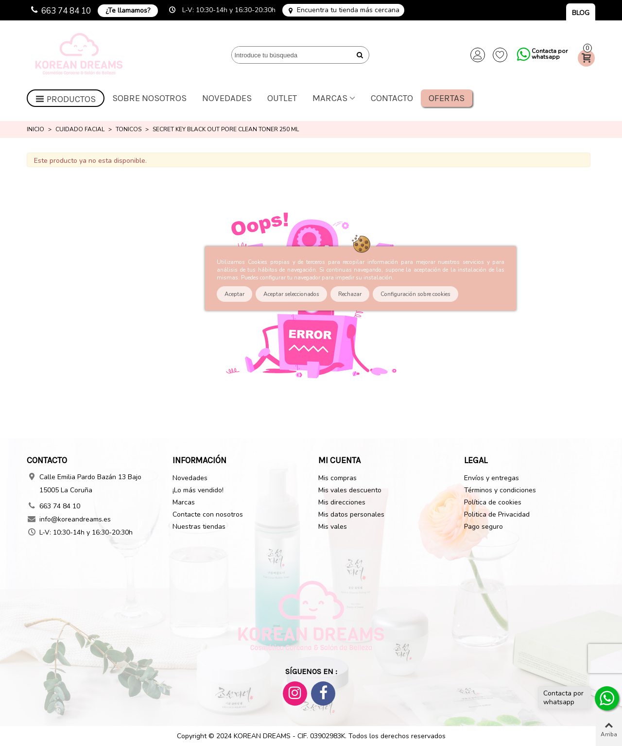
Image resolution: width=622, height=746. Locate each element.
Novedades (227, 98)
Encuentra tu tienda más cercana (348, 10)
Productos (65, 99)
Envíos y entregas (491, 478)
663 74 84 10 (66, 11)
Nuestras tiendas (199, 526)
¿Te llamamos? (127, 10)
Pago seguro (483, 526)
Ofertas (447, 98)
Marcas (329, 98)
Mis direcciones (341, 502)
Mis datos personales (351, 514)
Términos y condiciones (500, 490)
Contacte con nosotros (208, 514)
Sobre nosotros (149, 98)
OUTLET (282, 98)
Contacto (392, 98)
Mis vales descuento (349, 490)
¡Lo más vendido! (198, 490)
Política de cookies (492, 502)
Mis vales (332, 526)
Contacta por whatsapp (550, 54)
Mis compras (337, 478)
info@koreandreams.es (75, 519)
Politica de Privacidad (497, 514)
